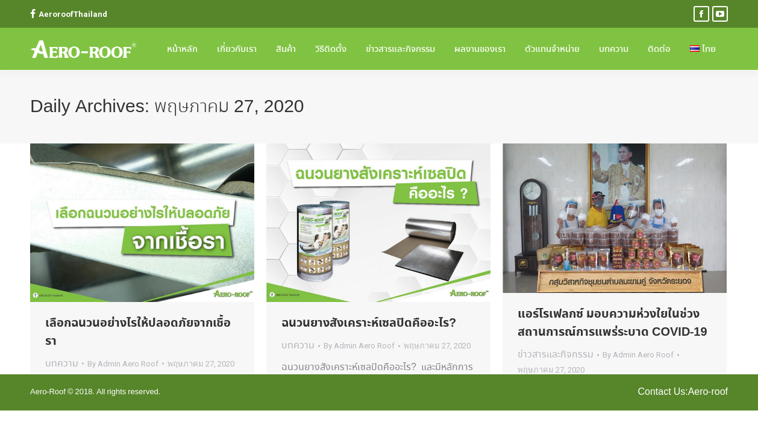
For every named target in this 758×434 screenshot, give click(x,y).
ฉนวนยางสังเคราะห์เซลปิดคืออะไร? (368, 323)
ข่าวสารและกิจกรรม (556, 355)
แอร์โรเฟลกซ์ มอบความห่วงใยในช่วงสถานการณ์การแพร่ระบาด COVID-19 (612, 323)
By (122, 363)
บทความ (61, 364)
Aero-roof (708, 392)
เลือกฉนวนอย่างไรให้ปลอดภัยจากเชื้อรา (138, 332)
